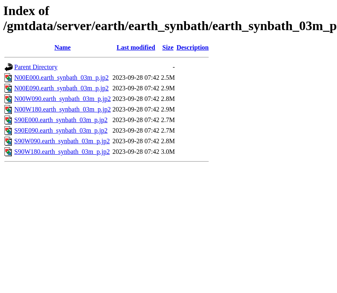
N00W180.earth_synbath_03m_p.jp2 (62, 109)
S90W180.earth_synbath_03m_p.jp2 (62, 151)
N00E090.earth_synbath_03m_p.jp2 (61, 88)
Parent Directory (35, 66)
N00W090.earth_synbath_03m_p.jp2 (62, 98)
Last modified (136, 47)
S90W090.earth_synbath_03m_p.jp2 (62, 141)
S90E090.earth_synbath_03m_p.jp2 (60, 130)
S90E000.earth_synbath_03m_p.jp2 (60, 119)
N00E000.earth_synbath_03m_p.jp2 (61, 77)
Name (63, 47)
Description (193, 47)
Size (168, 47)
